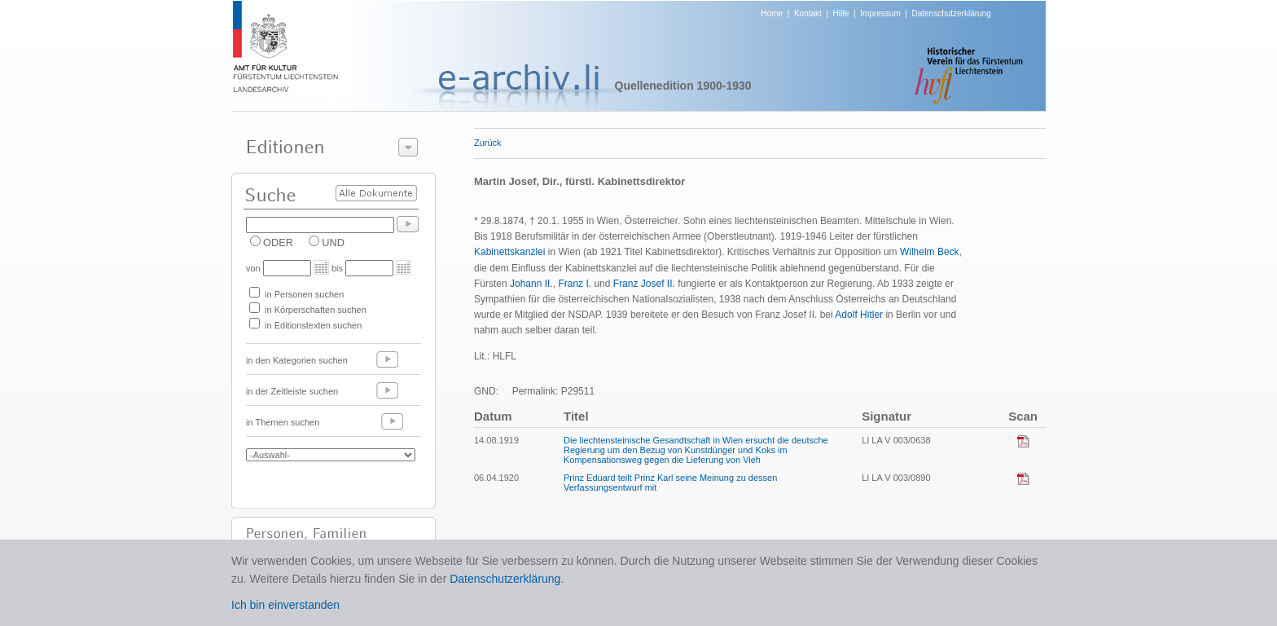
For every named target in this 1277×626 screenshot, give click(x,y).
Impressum (880, 13)
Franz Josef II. (644, 283)
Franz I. (574, 283)
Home (772, 13)
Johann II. (531, 283)
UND (333, 242)
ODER (278, 242)
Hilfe (841, 13)
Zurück (488, 143)
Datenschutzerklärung (950, 13)
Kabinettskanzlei (509, 252)
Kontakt (808, 13)
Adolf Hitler (859, 314)
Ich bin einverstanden (285, 604)
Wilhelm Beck (929, 252)
